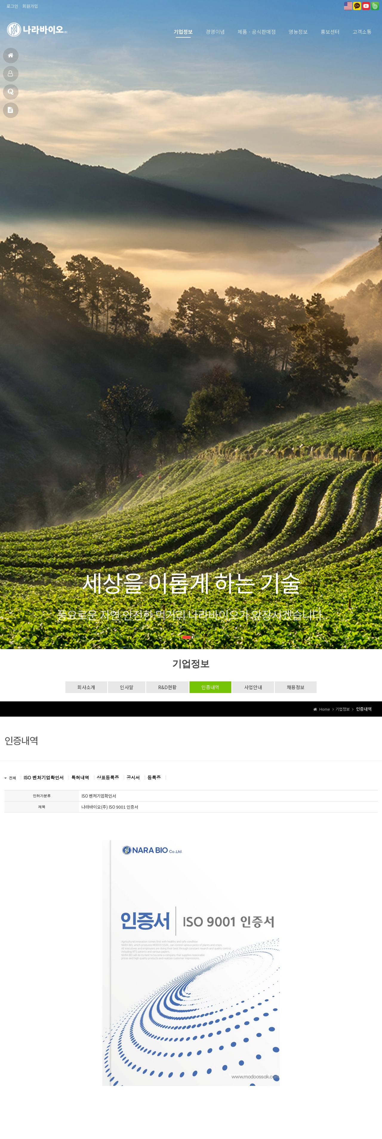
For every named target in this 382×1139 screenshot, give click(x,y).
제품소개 (10, 76)
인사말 (126, 687)
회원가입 (30, 6)
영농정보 (298, 31)
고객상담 (11, 94)
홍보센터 (330, 31)
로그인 (12, 6)
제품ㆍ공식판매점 (257, 31)
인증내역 (210, 687)
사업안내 (253, 687)
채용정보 (296, 687)
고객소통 (362, 31)
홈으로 (10, 57)
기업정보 (183, 31)
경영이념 (215, 31)
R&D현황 (167, 687)
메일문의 (10, 112)
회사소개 (86, 687)
